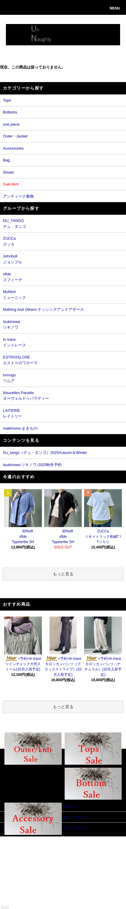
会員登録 (43, 847)
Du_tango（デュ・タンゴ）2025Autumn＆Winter (45, 452)
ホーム (13, 838)
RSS (12, 900)
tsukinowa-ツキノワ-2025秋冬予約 (32, 464)
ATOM (21, 900)
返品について (17, 860)
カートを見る (46, 856)
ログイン (43, 852)
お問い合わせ (46, 860)
